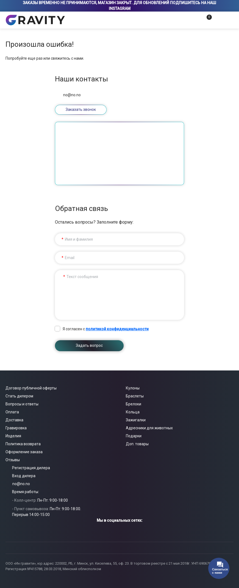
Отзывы (12, 460)
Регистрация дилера (31, 468)
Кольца (133, 412)
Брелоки (133, 404)
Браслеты (135, 396)
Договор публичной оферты (31, 388)
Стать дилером (19, 396)
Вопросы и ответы (21, 404)
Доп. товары (137, 444)
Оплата (12, 412)
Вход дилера (23, 476)
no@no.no (72, 95)
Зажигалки (136, 420)
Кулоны (133, 388)
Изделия (13, 436)
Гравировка (16, 428)
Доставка (14, 420)
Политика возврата (23, 444)
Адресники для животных (149, 428)
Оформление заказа (24, 452)
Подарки (133, 436)
